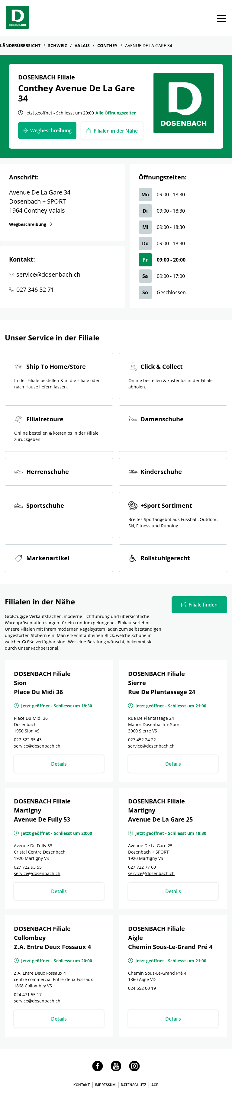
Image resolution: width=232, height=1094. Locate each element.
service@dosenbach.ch (48, 274)
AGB (155, 1085)
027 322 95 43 (28, 739)
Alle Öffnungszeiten (116, 113)
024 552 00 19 (142, 988)
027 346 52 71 (35, 289)
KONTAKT (81, 1085)
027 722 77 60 (142, 867)
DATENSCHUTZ (133, 1085)
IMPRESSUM (105, 1085)
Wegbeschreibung (29, 224)
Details (59, 764)
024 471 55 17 (28, 994)
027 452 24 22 (142, 739)
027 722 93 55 (28, 867)
